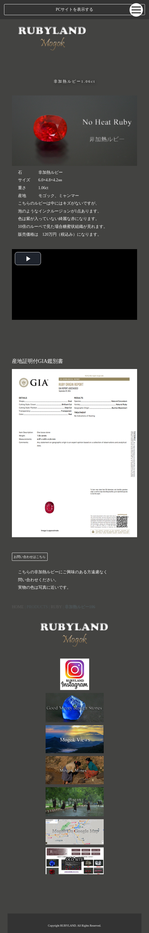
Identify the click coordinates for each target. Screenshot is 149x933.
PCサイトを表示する (74, 9)
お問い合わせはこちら (30, 556)
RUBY (56, 607)
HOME (18, 607)
